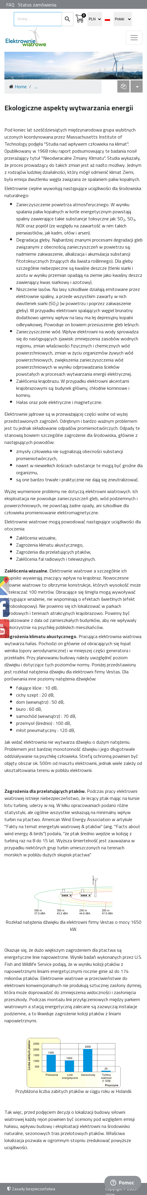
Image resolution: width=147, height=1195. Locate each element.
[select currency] (94, 19)
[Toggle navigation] (134, 38)
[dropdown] (123, 86)
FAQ (10, 4)
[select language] (123, 19)
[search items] (38, 19)
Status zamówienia (37, 4)
